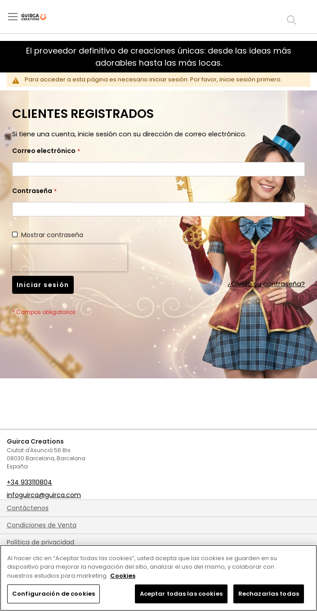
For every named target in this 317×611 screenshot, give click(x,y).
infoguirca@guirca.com (44, 494)
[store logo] (41, 17)
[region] (158, 578)
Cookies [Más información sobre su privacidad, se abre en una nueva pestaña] (122, 575)
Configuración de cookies (53, 593)
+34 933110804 (29, 482)
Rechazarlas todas (268, 593)
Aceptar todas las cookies (181, 593)
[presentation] (69, 257)
